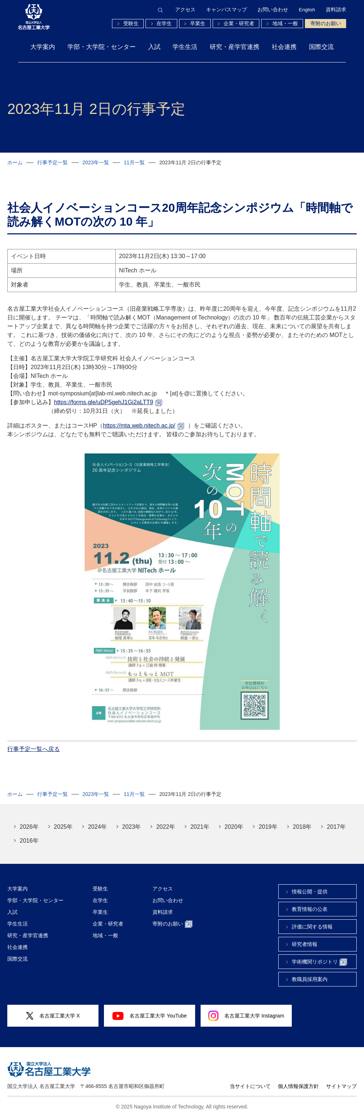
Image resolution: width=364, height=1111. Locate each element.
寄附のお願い (325, 23)
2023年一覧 (95, 162)
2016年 (29, 835)
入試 (154, 46)
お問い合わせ (272, 9)
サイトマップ (341, 1081)
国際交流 (321, 46)
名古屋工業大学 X (53, 1010)
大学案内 (42, 46)
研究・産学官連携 (234, 46)
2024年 (97, 821)
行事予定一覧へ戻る (33, 743)
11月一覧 (134, 162)
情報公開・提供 (310, 886)
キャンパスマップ (226, 9)
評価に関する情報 (312, 921)
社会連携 (284, 46)
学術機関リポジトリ (319, 957)
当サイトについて (250, 1081)
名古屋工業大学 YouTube (149, 1010)
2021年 (199, 821)
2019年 (268, 821)
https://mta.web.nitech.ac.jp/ (139, 420)
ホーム (15, 162)
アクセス (185, 9)
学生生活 (185, 46)
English (307, 9)
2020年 (234, 821)
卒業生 (197, 23)
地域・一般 (285, 23)
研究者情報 (304, 939)
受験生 (131, 23)
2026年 (29, 821)
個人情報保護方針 (298, 1081)
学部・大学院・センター (101, 46)
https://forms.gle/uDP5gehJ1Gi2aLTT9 (103, 397)
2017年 (336, 821)
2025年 (63, 821)
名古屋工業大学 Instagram (246, 1010)
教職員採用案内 (310, 974)
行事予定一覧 (52, 162)
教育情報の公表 (310, 904)
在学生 (164, 23)
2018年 (302, 821)
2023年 (131, 821)
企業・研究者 (239, 23)
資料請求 (336, 9)
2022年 (165, 821)
